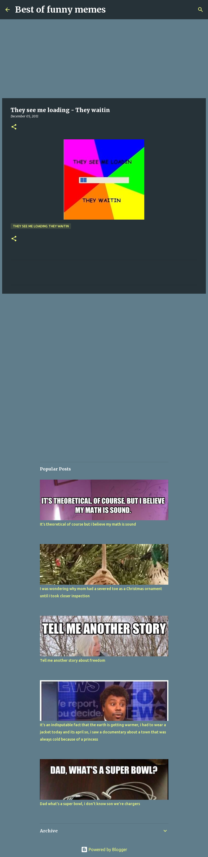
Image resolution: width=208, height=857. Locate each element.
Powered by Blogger (104, 849)
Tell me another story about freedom (72, 660)
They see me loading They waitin (41, 226)
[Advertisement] (104, 58)
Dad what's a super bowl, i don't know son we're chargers (90, 804)
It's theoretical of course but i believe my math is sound (88, 524)
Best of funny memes (60, 9)
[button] (14, 127)
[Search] (200, 9)
